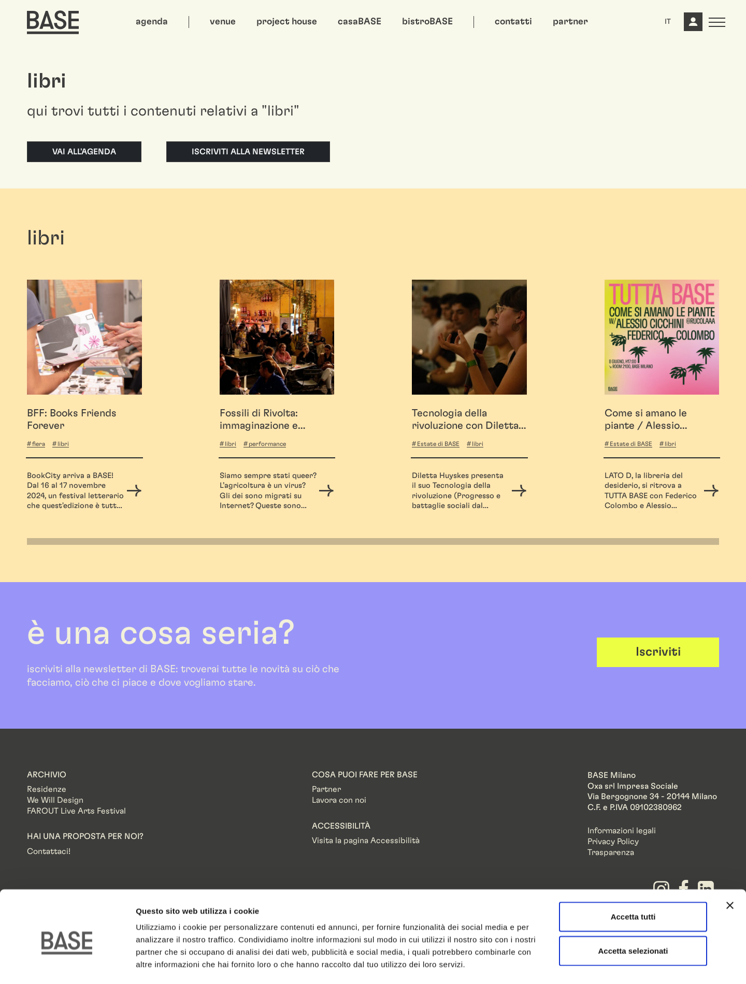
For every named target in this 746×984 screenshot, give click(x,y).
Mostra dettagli (545, 963)
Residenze (46, 789)
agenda (152, 21)
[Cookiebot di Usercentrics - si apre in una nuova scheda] (67, 964)
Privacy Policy (613, 841)
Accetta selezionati (633, 908)
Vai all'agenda (84, 152)
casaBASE (359, 21)
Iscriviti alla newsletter (248, 152)
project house (286, 21)
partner (570, 21)
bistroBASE (427, 21)
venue (223, 21)
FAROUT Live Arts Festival (76, 811)
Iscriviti (658, 652)
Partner (326, 789)
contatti (513, 21)
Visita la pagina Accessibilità (366, 840)
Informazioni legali (621, 831)
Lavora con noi (339, 800)
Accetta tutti (633, 874)
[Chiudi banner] (730, 862)
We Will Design (55, 800)
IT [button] (668, 21)
